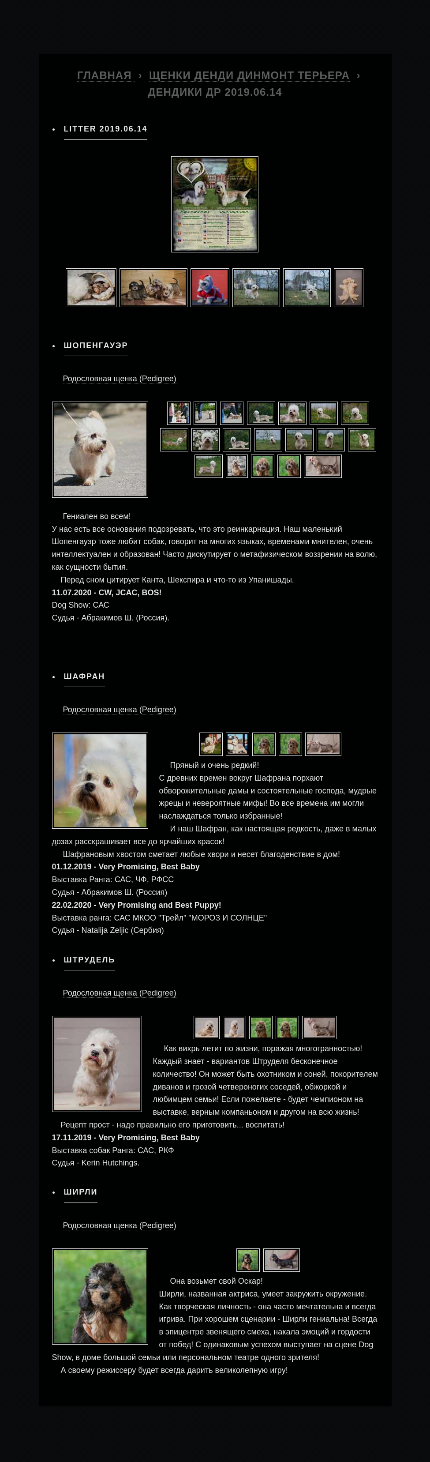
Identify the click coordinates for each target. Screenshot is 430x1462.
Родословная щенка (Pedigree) (119, 378)
